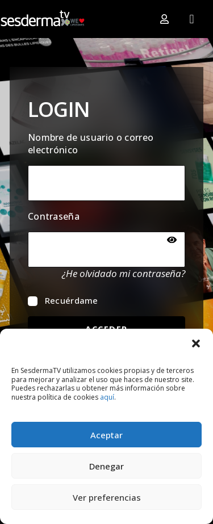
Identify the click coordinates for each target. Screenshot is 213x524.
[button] (196, 343)
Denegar (106, 466)
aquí (107, 397)
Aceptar (106, 435)
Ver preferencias (107, 497)
